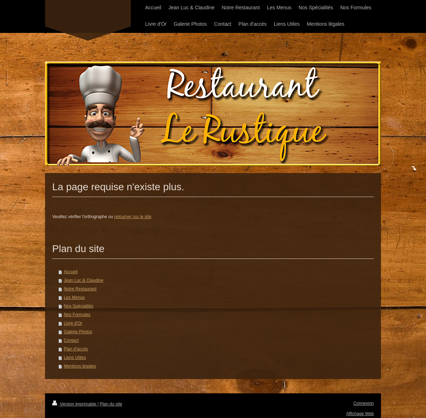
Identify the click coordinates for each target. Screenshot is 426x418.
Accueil (71, 271)
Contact (71, 340)
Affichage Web (360, 413)
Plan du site (111, 404)
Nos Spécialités (78, 306)
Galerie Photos (78, 331)
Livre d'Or (73, 323)
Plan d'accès (76, 348)
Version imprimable (75, 404)
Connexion (363, 403)
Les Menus (74, 297)
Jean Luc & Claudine (83, 280)
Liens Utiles (75, 357)
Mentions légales (80, 366)
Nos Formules (77, 314)
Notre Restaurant (80, 288)
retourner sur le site (132, 216)
